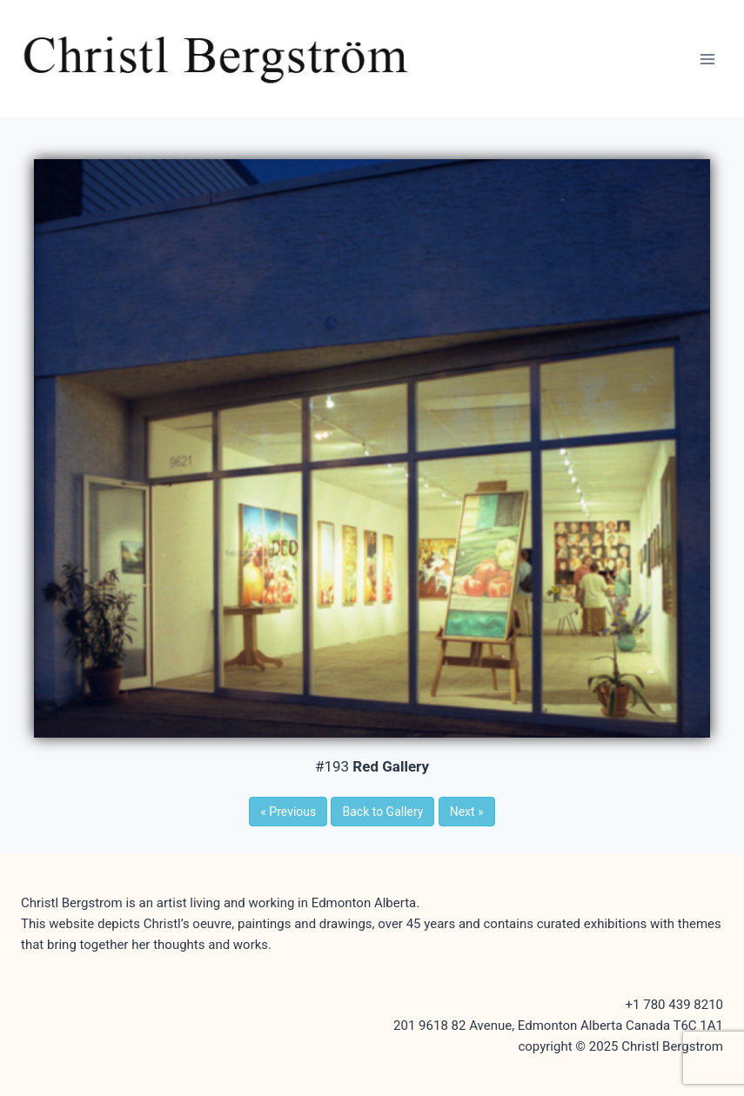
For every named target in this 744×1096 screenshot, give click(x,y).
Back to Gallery (382, 812)
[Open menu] (707, 58)
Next (467, 812)
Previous (288, 812)
